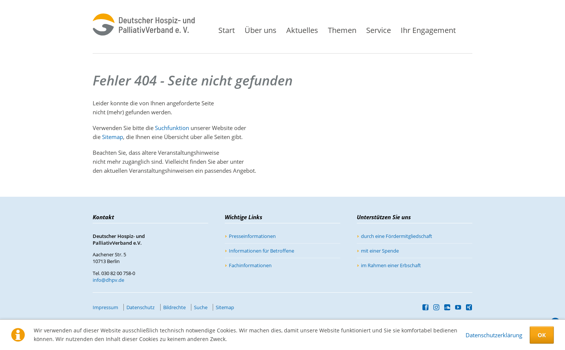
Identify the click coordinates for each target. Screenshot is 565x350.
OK (542, 335)
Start (226, 30)
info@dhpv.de (108, 280)
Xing (469, 307)
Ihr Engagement (428, 30)
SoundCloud (447, 307)
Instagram (436, 307)
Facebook (425, 307)
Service (378, 30)
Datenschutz (140, 307)
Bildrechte (174, 307)
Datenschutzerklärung (494, 335)
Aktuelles (302, 30)
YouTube (458, 307)
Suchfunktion (172, 128)
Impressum (105, 307)
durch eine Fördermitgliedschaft (396, 236)
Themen (342, 30)
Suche (200, 307)
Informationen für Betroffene (261, 250)
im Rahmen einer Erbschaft (391, 265)
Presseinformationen (252, 236)
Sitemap (112, 137)
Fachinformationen (250, 265)
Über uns (260, 30)
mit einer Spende (380, 250)
